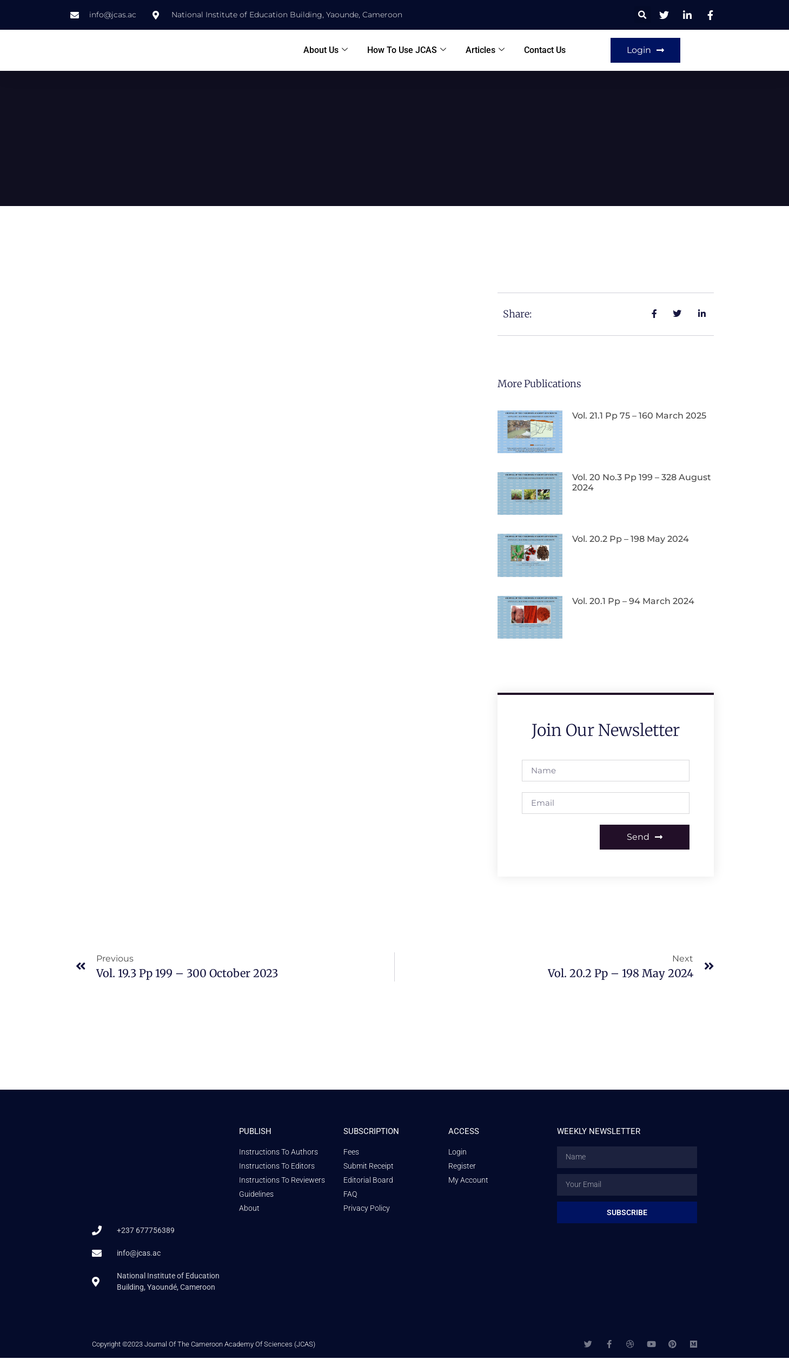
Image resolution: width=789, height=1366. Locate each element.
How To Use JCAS (406, 54)
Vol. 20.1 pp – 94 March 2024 (633, 609)
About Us (325, 54)
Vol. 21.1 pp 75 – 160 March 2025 (639, 424)
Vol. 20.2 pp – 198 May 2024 (630, 547)
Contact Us (545, 54)
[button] (642, 14)
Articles (485, 54)
